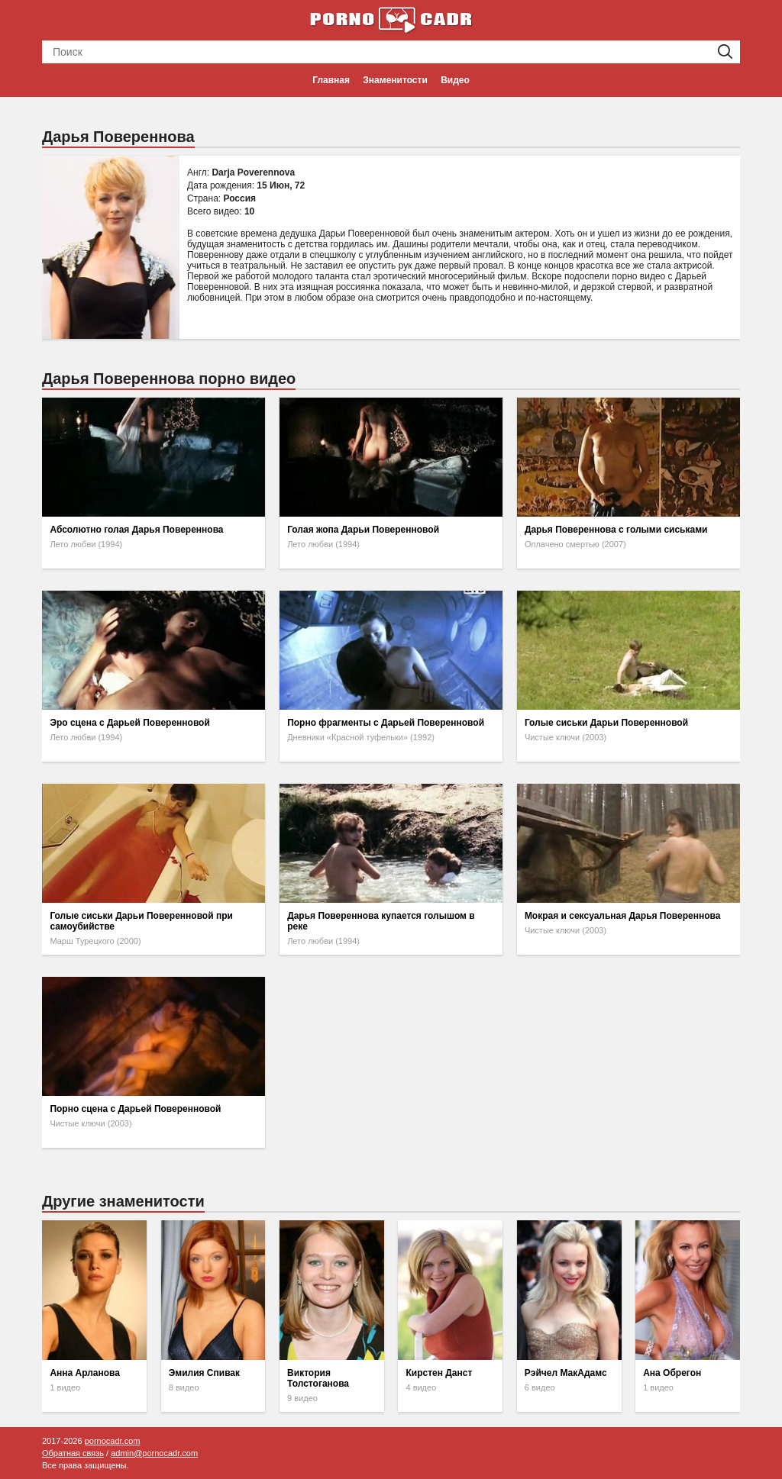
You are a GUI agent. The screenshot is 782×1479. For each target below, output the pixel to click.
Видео (455, 80)
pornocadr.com (113, 1440)
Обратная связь (73, 1453)
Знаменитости (395, 80)
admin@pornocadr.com (154, 1453)
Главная (331, 80)
